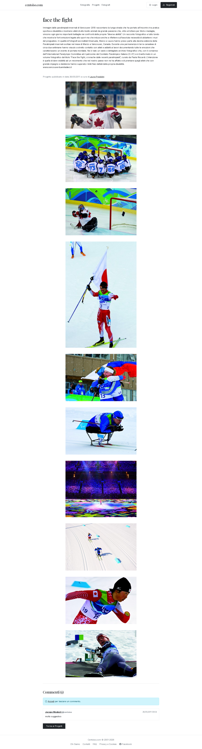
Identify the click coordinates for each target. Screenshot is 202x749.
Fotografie (85, 5)
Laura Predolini (97, 76)
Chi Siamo (75, 744)
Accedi (51, 701)
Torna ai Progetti (54, 726)
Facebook (125, 744)
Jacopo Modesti (53, 712)
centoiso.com (34, 5)
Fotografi (106, 5)
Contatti (86, 744)
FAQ (95, 744)
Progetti (95, 5)
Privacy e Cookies (108, 744)
